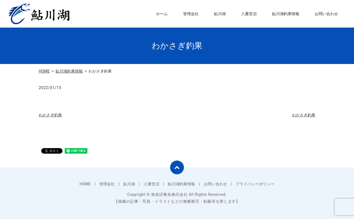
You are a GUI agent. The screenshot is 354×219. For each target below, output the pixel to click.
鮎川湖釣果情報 (285, 14)
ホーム (162, 14)
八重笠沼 (249, 14)
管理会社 (191, 14)
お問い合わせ (326, 14)
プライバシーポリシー (255, 184)
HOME (44, 71)
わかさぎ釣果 (50, 115)
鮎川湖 (220, 14)
